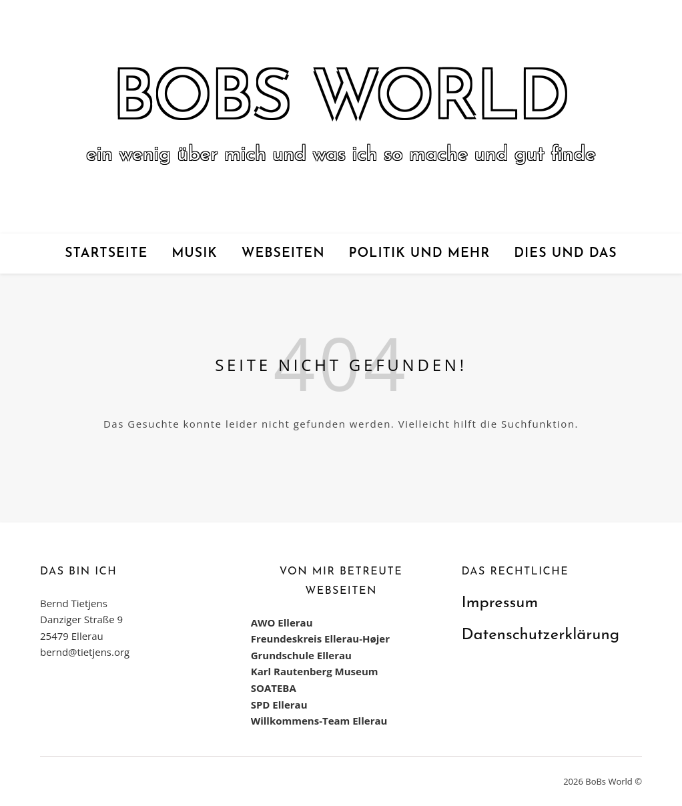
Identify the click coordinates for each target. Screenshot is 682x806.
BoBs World (341, 100)
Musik (195, 253)
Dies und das (565, 253)
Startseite (106, 253)
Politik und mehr (419, 253)
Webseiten (283, 253)
